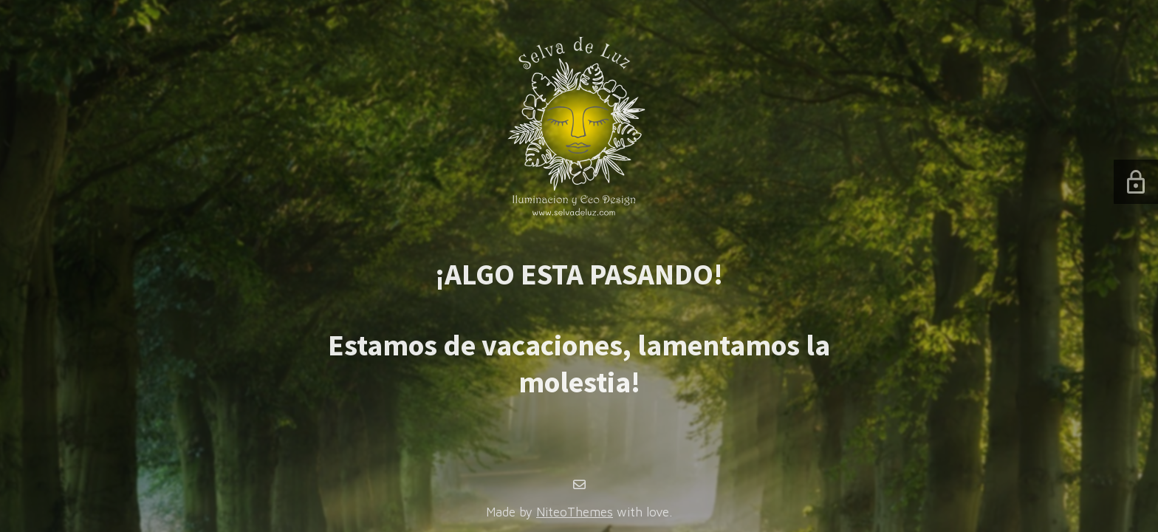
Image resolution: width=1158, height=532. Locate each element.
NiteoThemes (574, 512)
